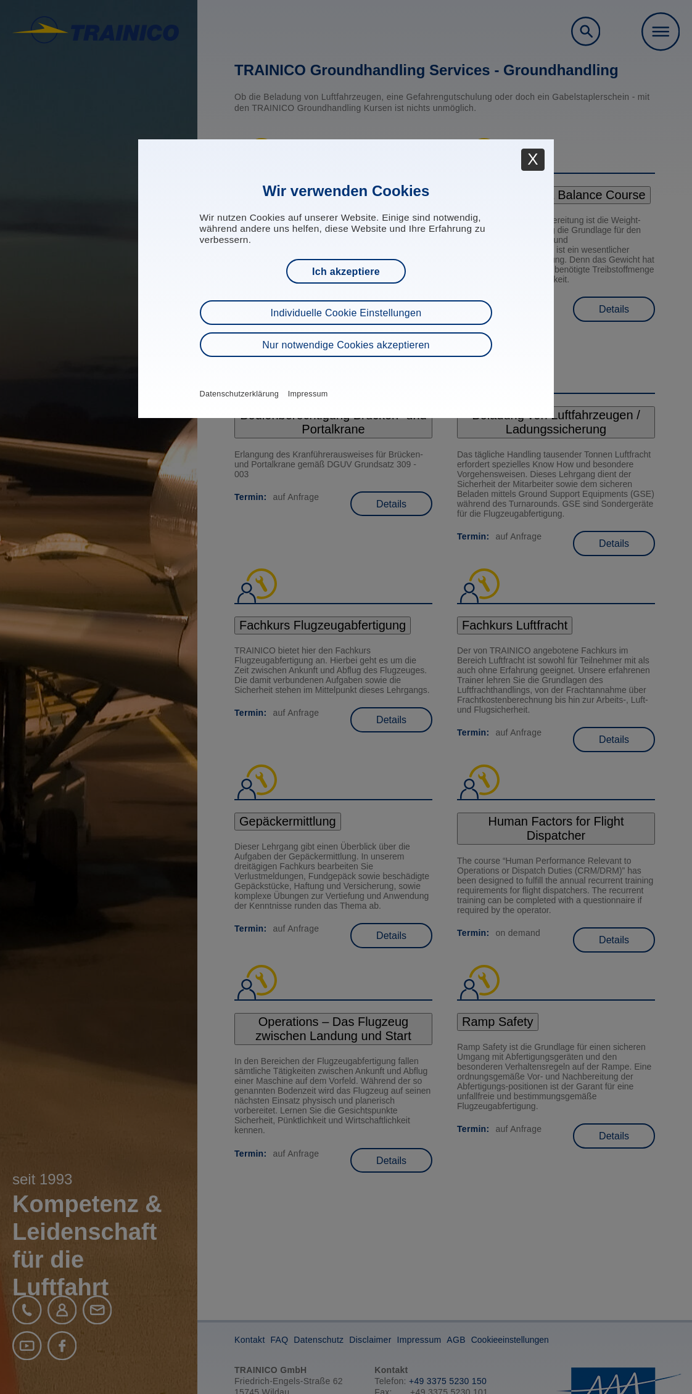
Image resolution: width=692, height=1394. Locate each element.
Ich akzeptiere (346, 271)
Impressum (308, 394)
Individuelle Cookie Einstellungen (346, 313)
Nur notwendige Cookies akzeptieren (346, 345)
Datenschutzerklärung (239, 394)
